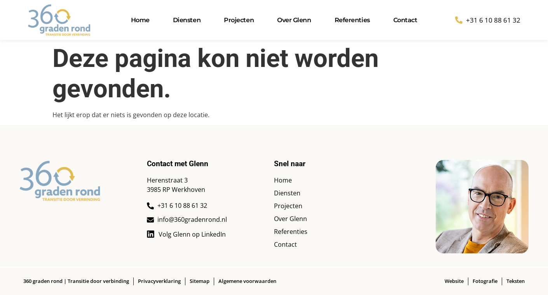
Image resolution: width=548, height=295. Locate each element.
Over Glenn (294, 20)
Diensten (187, 20)
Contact (405, 20)
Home (140, 20)
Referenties (352, 20)
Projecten (239, 20)
